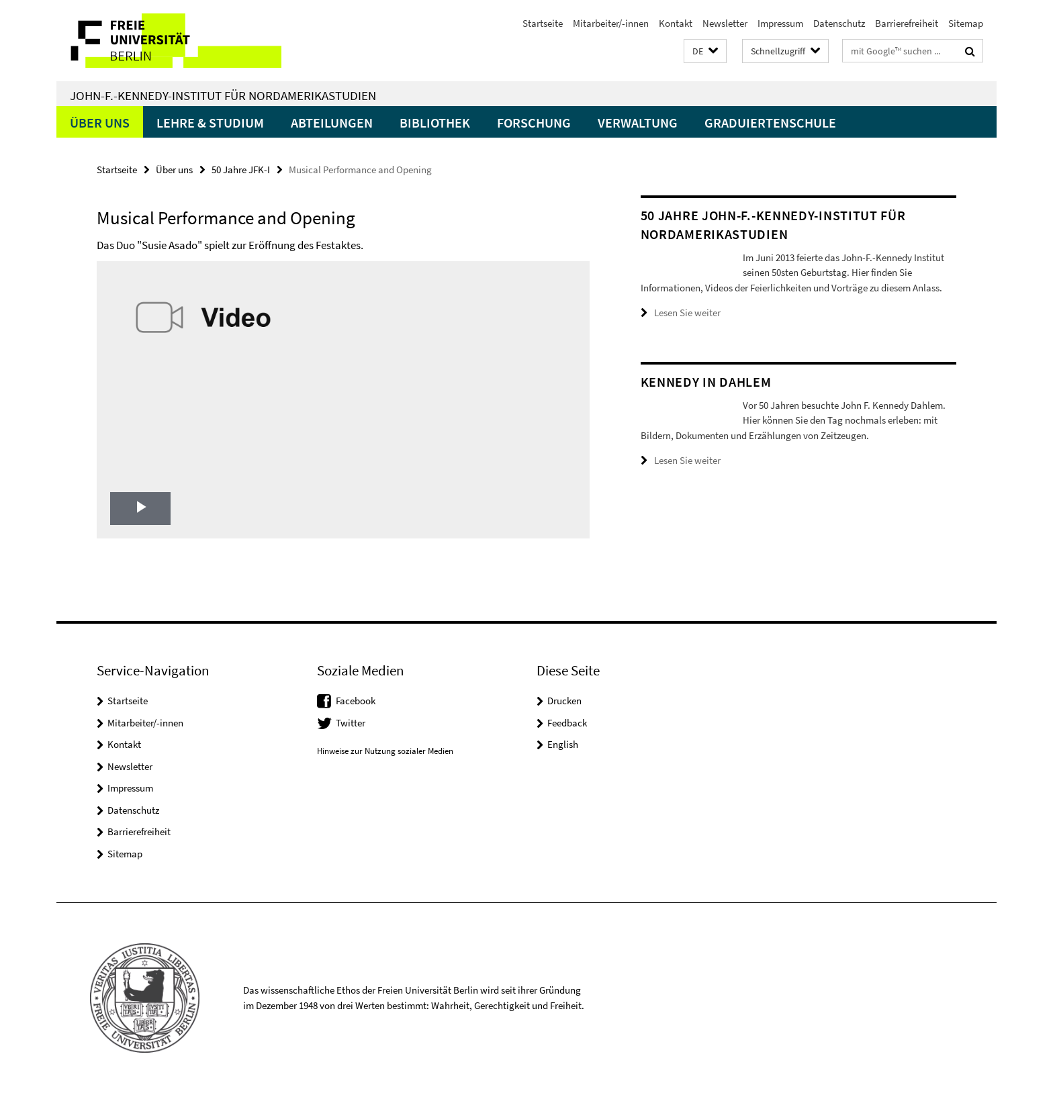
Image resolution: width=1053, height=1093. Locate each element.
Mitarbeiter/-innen (611, 23)
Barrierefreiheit (906, 23)
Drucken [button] (564, 700)
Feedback (567, 722)
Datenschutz (839, 23)
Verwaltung (638, 122)
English (562, 744)
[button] (705, 51)
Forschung (534, 122)
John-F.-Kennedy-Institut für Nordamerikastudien (223, 95)
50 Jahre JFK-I (241, 169)
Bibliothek (435, 122)
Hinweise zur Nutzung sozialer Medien (385, 751)
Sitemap (965, 23)
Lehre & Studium (210, 122)
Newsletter (724, 23)
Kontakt (675, 23)
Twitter (350, 722)
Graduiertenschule (770, 122)
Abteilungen (332, 122)
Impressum (780, 23)
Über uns (100, 122)
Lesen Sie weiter (687, 328)
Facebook (355, 700)
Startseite (542, 23)
